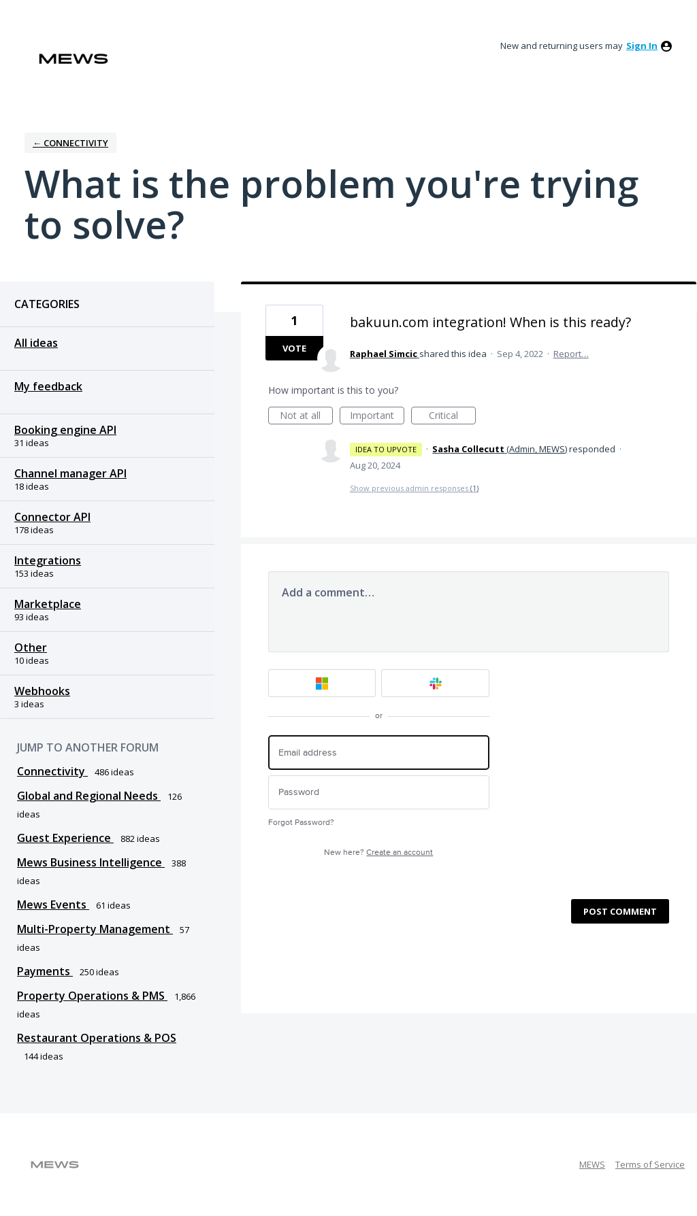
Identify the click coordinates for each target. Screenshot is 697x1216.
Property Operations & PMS (92, 995)
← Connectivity (70, 143)
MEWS (592, 1164)
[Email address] (378, 752)
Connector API (52, 516)
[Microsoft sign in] (322, 683)
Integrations (47, 560)
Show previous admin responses (414, 488)
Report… (571, 354)
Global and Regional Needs (89, 795)
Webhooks (42, 690)
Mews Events (53, 904)
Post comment (620, 911)
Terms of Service (650, 1164)
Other (30, 647)
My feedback (48, 386)
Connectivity (52, 771)
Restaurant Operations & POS (96, 1037)
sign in (642, 45)
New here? (378, 852)
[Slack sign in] (435, 683)
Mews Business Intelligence (91, 862)
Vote (294, 348)
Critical (452, 416)
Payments (45, 971)
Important (377, 416)
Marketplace (47, 603)
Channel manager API (70, 473)
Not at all (306, 416)
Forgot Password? (301, 822)
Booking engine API (65, 429)
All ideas (36, 342)
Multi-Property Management (95, 929)
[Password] (378, 792)
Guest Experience (65, 837)
